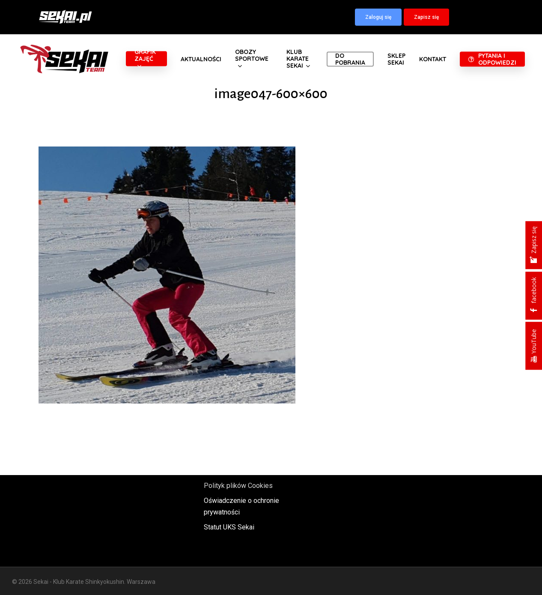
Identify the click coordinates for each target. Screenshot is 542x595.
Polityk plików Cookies (238, 485)
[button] (378, 17)
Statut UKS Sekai (229, 527)
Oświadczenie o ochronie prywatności (241, 506)
